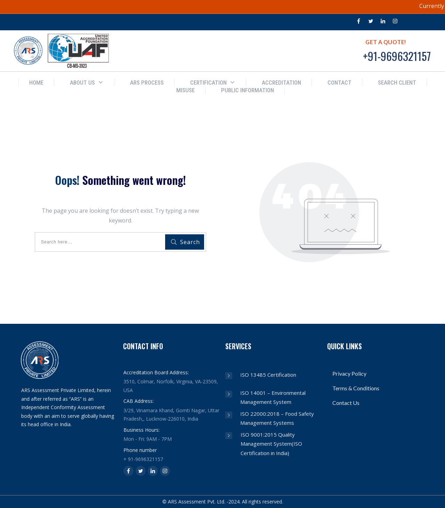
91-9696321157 (145, 459)
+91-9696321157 (397, 56)
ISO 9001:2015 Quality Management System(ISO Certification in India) (271, 443)
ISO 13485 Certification (268, 374)
